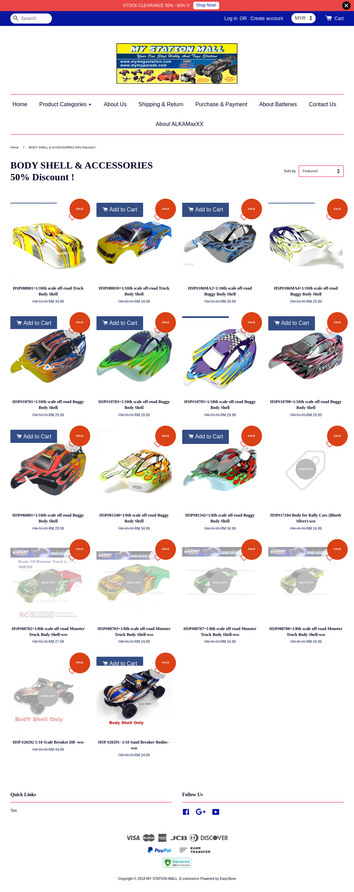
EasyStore (228, 879)
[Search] (31, 18)
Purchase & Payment (221, 104)
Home (19, 104)
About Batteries (278, 104)
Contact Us (322, 104)
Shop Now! (206, 5)
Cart (339, 18)
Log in (230, 18)
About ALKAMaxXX (180, 124)
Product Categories (65, 104)
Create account (266, 18)
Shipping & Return (161, 104)
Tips (13, 810)
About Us (115, 104)
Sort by (290, 171)
